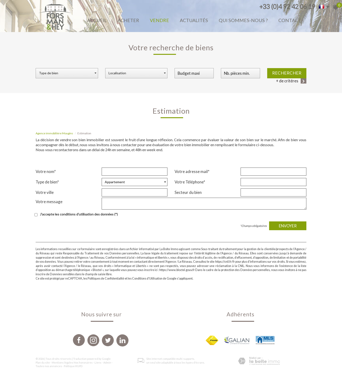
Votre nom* (46, 171)
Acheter (128, 20)
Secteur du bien (188, 192)
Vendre (159, 20)
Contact (289, 20)
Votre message (49, 201)
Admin (107, 362)
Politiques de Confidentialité (106, 278)
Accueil (97, 20)
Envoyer (288, 225)
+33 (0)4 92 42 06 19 (287, 6)
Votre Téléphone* (190, 181)
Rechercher (286, 72)
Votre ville (45, 192)
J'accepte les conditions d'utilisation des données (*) (79, 214)
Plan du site (43, 362)
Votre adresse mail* (192, 171)
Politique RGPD (73, 366)
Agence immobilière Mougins (54, 133)
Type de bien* (47, 181)
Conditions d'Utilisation (147, 278)
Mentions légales (62, 362)
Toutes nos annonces (49, 366)
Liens (98, 362)
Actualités (194, 20)
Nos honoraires (83, 362)
